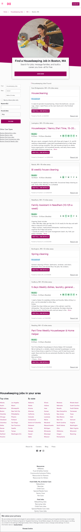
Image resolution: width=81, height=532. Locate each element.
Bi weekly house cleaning (45, 169)
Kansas (46, 411)
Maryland (47, 422)
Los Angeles (15, 402)
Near (2, 90)
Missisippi (47, 434)
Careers (38, 446)
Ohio (58, 428)
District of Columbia (34, 422)
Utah (71, 417)
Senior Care (40, 493)
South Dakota (74, 408)
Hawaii (30, 434)
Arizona (30, 408)
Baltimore (3, 408)
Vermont (72, 419)
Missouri (46, 437)
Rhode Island (74, 402)
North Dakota (61, 425)
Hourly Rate (5, 111)
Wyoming (73, 434)
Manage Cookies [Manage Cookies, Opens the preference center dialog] (28, 528)
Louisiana (47, 417)
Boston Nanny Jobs (6, 135)
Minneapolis (15, 408)
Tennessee (73, 411)
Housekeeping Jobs (17, 12)
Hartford (2, 434)
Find (2, 86)
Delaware (31, 425)
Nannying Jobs (40, 504)
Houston (2, 437)
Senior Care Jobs (40, 511)
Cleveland (3, 419)
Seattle (13, 428)
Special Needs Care (40, 491)
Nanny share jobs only (11, 100)
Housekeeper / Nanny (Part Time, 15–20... (53, 128)
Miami (13, 405)
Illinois (46, 402)
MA (27, 12)
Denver (2, 428)
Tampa (13, 431)
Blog (46, 446)
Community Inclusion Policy (40, 473)
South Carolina (74, 405)
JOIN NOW (40, 74)
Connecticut (32, 419)
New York (59, 419)
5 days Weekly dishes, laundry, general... (53, 287)
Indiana (46, 405)
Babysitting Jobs (40, 502)
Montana (59, 402)
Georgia (30, 431)
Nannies (40, 486)
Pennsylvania (61, 437)
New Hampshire (62, 411)
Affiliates (40, 468)
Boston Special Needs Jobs (9, 141)
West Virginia (74, 428)
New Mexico (60, 417)
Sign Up (76, 4)
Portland (14, 419)
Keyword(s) (4, 103)
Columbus (3, 422)
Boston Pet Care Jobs (7, 137)
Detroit (2, 431)
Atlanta (2, 402)
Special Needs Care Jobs (40, 509)
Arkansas (31, 411)
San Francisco (15, 425)
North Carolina (61, 422)
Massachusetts (49, 425)
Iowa (45, 408)
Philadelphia (15, 414)
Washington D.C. (16, 434)
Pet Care (40, 495)
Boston (2, 411)
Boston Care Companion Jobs (10, 139)
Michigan (47, 428)
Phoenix (13, 417)
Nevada (59, 408)
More (55, 149)
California (31, 414)
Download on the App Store (40, 459)
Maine (46, 419)
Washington (74, 425)
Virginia (72, 422)
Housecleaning (39, 93)
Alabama (31, 402)
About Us (29, 446)
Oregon (59, 434)
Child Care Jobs (40, 506)
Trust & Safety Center (40, 471)
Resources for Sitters (40, 478)
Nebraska (60, 405)
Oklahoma (60, 431)
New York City (15, 411)
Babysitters (40, 484)
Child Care (40, 488)
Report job (74, 116)
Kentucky (47, 414)
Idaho (30, 437)
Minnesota (47, 431)
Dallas (2, 425)
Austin (2, 405)
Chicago (2, 417)
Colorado (31, 417)
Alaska (30, 405)
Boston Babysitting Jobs (8, 133)
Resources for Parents (40, 475)
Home (5, 12)
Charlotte (3, 414)
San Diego (14, 422)
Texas (72, 414)
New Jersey (60, 414)
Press (53, 446)
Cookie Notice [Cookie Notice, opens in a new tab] (18, 524)
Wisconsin (73, 431)
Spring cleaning (39, 254)
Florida (30, 428)
